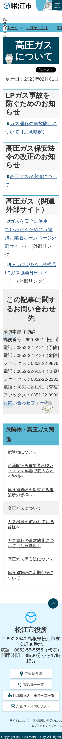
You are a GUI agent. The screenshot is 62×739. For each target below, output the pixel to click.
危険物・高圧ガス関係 (30, 434)
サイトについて (19, 720)
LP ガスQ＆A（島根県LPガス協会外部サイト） (30, 273)
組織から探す (37, 28)
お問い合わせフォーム (26, 402)
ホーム (12, 28)
